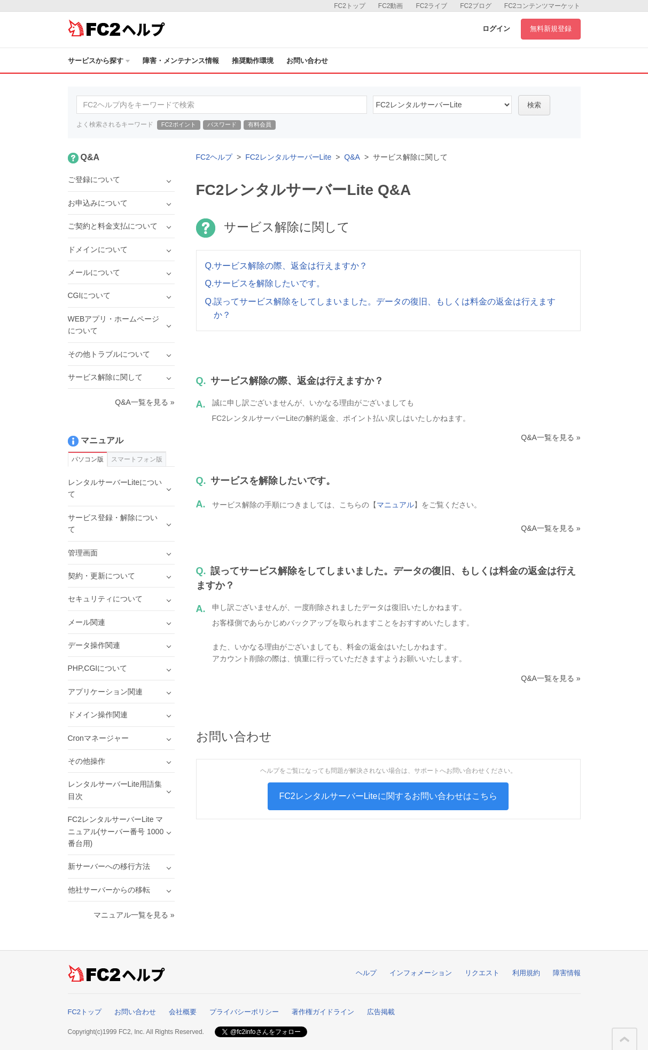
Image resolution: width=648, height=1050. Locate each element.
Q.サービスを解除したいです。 (265, 283)
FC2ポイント (178, 124)
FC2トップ (349, 6)
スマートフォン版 (136, 459)
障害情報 (567, 973)
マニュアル (395, 504)
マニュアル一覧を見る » (134, 915)
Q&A (352, 157)
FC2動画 (390, 6)
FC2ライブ (431, 6)
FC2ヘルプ (214, 157)
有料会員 (259, 124)
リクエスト (482, 973)
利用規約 (526, 973)
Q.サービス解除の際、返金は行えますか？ (286, 265)
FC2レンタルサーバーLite (288, 157)
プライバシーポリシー (244, 1012)
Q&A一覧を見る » (550, 437)
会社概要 (183, 1012)
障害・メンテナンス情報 (181, 61)
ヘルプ (366, 973)
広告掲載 (381, 1012)
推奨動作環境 (253, 61)
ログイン (496, 29)
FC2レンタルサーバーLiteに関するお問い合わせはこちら (388, 796)
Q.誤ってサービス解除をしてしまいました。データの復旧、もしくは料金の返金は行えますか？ (380, 308)
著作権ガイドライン (323, 1012)
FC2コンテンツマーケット (542, 6)
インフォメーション (420, 973)
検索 (534, 105)
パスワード (222, 124)
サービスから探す (99, 61)
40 (442, 105)
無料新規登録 (551, 29)
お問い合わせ (307, 61)
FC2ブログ (475, 6)
